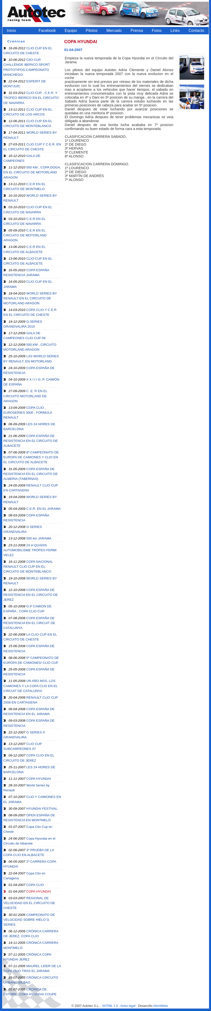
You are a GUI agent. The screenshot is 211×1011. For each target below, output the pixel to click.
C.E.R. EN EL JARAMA (35, 509)
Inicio (11, 30)
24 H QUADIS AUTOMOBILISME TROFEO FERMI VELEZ (30, 550)
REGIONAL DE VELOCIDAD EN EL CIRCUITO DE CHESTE (29, 903)
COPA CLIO (26, 885)
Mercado (114, 30)
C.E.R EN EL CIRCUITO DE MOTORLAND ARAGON (25, 235)
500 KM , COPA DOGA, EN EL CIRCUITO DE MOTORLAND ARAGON (32, 172)
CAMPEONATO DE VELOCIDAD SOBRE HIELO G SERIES (29, 919)
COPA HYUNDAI (30, 779)
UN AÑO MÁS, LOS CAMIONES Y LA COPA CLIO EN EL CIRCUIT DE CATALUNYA (30, 685)
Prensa (136, 30)
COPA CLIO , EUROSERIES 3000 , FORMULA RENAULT (27, 412)
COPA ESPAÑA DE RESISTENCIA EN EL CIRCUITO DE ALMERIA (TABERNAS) (30, 474)
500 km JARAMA (30, 538)
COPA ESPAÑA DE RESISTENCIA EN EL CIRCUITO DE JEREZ (30, 594)
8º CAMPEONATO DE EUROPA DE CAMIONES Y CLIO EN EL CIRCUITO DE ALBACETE (31, 457)
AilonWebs (160, 1006)
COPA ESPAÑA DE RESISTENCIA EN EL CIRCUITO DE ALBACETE (30, 441)
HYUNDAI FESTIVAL (33, 808)
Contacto (196, 30)
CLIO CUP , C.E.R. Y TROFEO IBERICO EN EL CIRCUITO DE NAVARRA (31, 97)
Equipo (71, 30)
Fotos (157, 30)
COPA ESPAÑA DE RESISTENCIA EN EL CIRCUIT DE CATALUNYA (29, 623)
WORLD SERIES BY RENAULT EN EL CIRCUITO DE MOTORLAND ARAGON (30, 298)
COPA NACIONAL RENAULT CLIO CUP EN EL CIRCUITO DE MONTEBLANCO (28, 566)
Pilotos (92, 30)
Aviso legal (128, 1006)
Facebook (47, 30)
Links (175, 30)
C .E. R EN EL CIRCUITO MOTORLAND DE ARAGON (25, 396)
